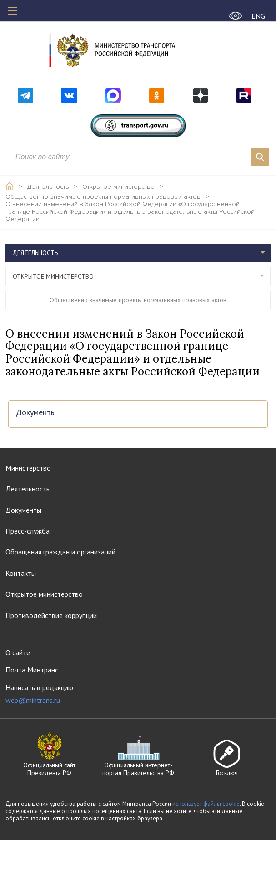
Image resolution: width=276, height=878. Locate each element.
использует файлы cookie (206, 804)
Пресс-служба (27, 530)
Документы (36, 412)
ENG (258, 16)
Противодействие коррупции (51, 615)
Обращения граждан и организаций (60, 551)
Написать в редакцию (39, 694)
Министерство (28, 467)
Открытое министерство (118, 187)
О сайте (17, 652)
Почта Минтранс (31, 670)
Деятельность (48, 187)
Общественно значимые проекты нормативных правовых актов (103, 197)
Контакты (20, 573)
